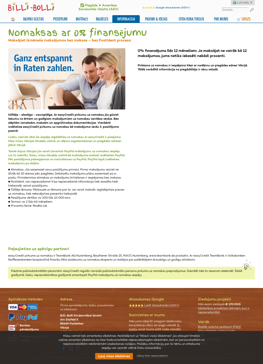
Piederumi (60, 18)
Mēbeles (102, 18)
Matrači (82, 18)
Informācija (126, 18)
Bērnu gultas (33, 18)
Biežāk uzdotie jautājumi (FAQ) (219, 327)
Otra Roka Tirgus (191, 18)
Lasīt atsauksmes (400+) (154, 305)
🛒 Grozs (244, 18)
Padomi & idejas (156, 18)
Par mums (221, 18)
